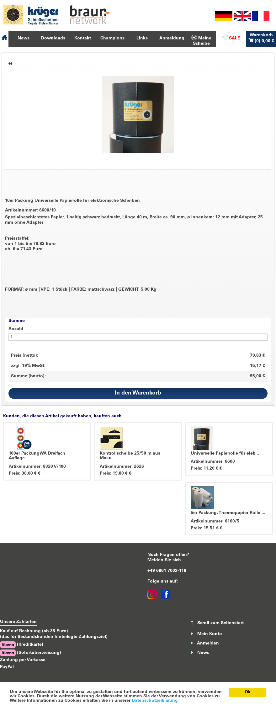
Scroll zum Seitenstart (220, 623)
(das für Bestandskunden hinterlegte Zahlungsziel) (54, 637)
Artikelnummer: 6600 (213, 462)
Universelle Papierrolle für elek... (225, 453)
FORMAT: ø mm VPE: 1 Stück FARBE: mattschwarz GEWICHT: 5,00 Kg (81, 290)
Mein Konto (209, 634)
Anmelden (208, 643)
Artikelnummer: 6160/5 (215, 521)
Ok (248, 692)
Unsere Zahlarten (18, 622)
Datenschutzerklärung (155, 701)
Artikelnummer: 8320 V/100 (37, 467)
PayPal (7, 667)
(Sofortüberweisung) (30, 652)
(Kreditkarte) (21, 644)
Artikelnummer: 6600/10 (30, 210)
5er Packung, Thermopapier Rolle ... (228, 513)
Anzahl (15, 329)
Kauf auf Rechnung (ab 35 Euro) (34, 631)
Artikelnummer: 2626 (122, 467)
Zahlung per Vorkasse (22, 660)
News (203, 653)
